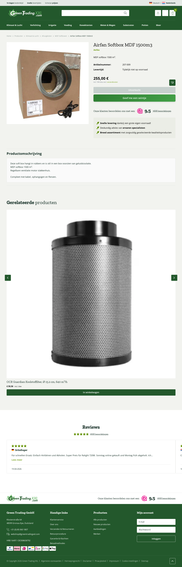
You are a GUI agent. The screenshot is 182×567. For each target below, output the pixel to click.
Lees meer (17, 459)
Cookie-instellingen (130, 561)
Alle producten (100, 519)
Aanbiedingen (99, 529)
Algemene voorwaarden (51, 561)
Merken (96, 534)
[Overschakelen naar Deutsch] (154, 3)
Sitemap (144, 561)
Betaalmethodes (57, 543)
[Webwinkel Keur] (134, 111)
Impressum (114, 561)
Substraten (128, 25)
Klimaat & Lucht (14, 25)
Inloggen (156, 538)
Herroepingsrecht (72, 561)
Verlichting (35, 25)
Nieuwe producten (101, 524)
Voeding (68, 25)
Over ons (54, 524)
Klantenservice (56, 519)
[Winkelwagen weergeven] (172, 13)
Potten (145, 25)
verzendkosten (112, 82)
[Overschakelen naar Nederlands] (168, 3)
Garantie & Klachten (59, 538)
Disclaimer (87, 561)
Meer (158, 25)
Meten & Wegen (107, 25)
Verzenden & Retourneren (62, 529)
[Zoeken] (125, 13)
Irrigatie (52, 25)
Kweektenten (86, 25)
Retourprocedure (58, 534)
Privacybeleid (100, 561)
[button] (172, 83)
